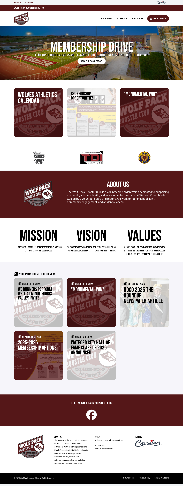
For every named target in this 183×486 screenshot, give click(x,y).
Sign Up (29, 3)
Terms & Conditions (161, 480)
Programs (106, 18)
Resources (137, 18)
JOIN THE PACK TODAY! (91, 61)
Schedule (122, 18)
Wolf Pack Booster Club (27, 7)
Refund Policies (129, 480)
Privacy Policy (144, 480)
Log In (17, 3)
